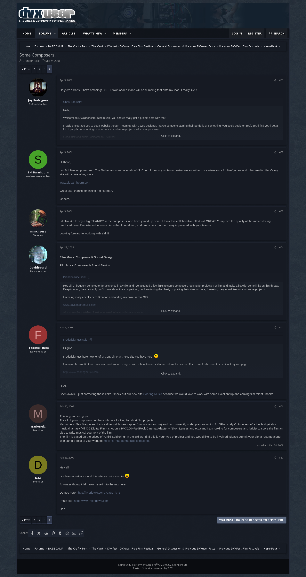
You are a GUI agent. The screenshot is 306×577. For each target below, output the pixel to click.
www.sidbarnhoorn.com (75, 182)
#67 (281, 457)
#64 (281, 247)
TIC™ (170, 568)
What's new (92, 33)
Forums (45, 33)
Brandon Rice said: (74, 277)
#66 (281, 406)
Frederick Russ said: (75, 339)
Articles (68, 33)
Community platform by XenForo (153, 564)
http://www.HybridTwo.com (91, 500)
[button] (55, 33)
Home (26, 33)
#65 (281, 327)
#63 (281, 211)
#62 (281, 152)
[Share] (275, 80)
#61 (281, 80)
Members (120, 33)
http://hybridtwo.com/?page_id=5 (99, 492)
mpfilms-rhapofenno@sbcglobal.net (126, 440)
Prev (27, 69)
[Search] (276, 33)
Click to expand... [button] (171, 135)
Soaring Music (152, 394)
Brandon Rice (31, 61)
